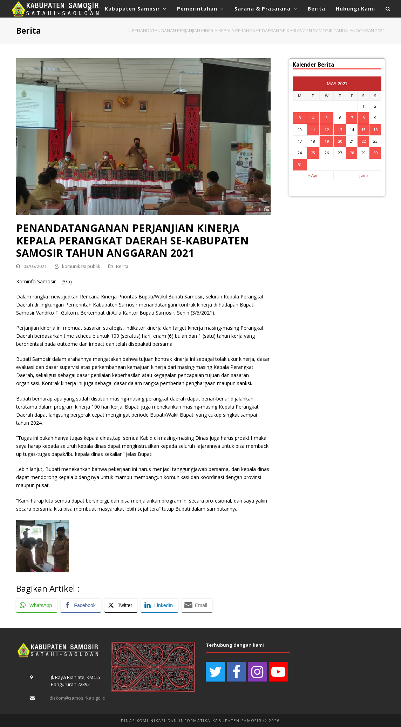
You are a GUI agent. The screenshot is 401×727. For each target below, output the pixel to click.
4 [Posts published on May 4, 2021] (313, 117)
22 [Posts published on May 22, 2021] (363, 141)
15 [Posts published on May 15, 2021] (363, 129)
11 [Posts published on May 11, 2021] (313, 129)
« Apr (313, 175)
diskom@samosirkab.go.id (77, 698)
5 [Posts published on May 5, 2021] (327, 117)
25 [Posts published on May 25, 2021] (313, 152)
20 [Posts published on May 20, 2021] (340, 141)
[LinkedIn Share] (159, 605)
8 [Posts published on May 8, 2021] (363, 117)
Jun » (363, 175)
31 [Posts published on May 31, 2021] (300, 164)
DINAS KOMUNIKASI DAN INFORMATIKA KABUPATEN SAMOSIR (191, 720)
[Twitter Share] (120, 605)
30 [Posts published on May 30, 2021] (375, 152)
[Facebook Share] (81, 605)
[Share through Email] (197, 605)
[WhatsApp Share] (36, 605)
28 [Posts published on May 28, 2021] (352, 152)
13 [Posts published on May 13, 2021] (340, 129)
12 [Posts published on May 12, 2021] (327, 129)
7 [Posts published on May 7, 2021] (352, 117)
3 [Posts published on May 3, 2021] (300, 117)
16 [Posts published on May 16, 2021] (375, 129)
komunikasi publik (81, 266)
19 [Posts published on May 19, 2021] (327, 141)
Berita (122, 266)
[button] (388, 9)
